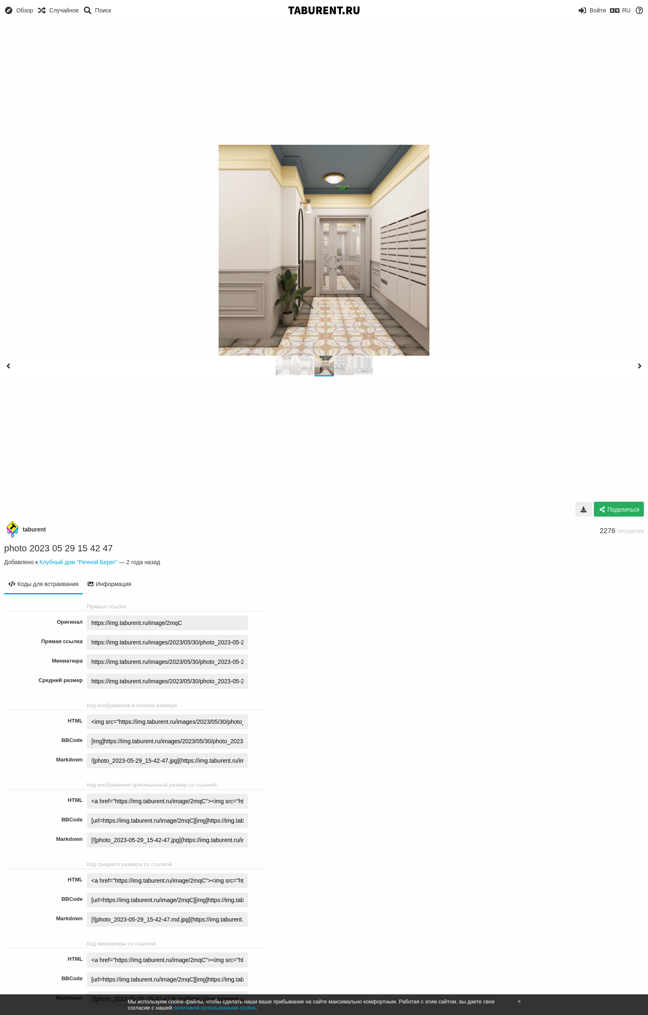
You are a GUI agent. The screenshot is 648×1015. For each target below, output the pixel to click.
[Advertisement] (324, 83)
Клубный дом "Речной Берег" (78, 562)
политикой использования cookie (214, 1008)
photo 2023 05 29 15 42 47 (58, 548)
